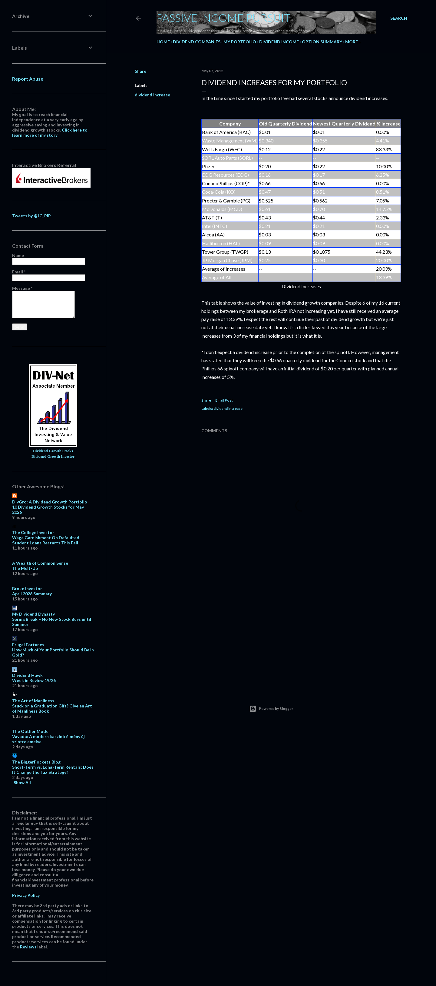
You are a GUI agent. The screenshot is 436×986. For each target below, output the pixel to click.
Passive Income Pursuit (224, 17)
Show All (22, 782)
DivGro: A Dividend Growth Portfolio (49, 501)
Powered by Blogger (271, 708)
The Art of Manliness (33, 700)
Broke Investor (27, 588)
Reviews (28, 946)
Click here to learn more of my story (50, 132)
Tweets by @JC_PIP (31, 215)
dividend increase (152, 94)
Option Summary (322, 41)
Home (163, 41)
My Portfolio (239, 41)
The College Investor (33, 532)
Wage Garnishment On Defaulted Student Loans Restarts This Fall (45, 540)
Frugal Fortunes (28, 644)
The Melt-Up (25, 568)
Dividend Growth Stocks (53, 451)
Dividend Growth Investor (52, 456)
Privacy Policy (26, 895)
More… (353, 41)
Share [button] (140, 71)
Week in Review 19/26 (34, 680)
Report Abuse (27, 79)
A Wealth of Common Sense (40, 563)
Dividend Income (279, 41)
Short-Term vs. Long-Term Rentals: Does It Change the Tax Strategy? (53, 769)
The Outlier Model (31, 731)
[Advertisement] (301, 632)
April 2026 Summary (32, 593)
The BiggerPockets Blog (36, 761)
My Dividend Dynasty (33, 614)
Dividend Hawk (27, 675)
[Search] (398, 18)
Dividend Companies (196, 41)
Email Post (224, 400)
